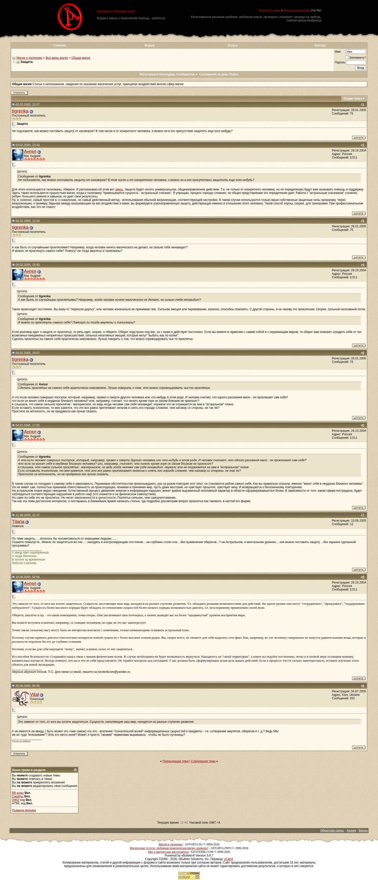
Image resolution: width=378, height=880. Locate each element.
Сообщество (187, 74)
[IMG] (15, 800)
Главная (59, 45)
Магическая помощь (297, 10)
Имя (338, 51)
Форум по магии (269, 10)
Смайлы (17, 796)
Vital (34, 694)
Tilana (18, 521)
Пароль (340, 62)
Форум (150, 45)
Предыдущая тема (176, 761)
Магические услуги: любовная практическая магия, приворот (169, 848)
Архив (351, 830)
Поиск (233, 74)
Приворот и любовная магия (116, 11)
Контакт (320, 45)
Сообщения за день (213, 74)
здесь (119, 189)
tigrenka (20, 111)
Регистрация (149, 74)
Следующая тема (203, 761)
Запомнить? (355, 57)
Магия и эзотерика (29, 58)
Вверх (363, 830)
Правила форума (24, 810)
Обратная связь (332, 830)
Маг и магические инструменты (168, 852)
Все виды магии (57, 58)
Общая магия (80, 58)
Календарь (167, 74)
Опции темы (352, 98)
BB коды (18, 793)
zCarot (228, 859)
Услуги (233, 45)
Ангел (30, 151)
